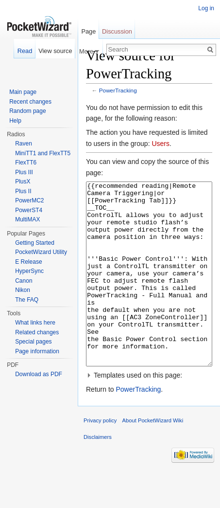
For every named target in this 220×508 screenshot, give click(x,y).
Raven (23, 143)
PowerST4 (28, 210)
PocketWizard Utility (41, 252)
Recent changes (30, 101)
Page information (37, 351)
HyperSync (29, 271)
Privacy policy (100, 457)
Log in (206, 8)
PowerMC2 (29, 200)
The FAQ (26, 299)
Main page (22, 92)
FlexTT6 (25, 162)
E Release (28, 261)
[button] (149, 411)
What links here (35, 322)
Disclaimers (98, 473)
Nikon (22, 290)
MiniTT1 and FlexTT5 (42, 153)
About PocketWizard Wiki (153, 457)
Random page (27, 111)
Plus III (24, 172)
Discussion (117, 31)
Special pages (33, 341)
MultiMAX (27, 219)
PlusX (22, 181)
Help (15, 120)
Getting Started (34, 242)
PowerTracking (118, 90)
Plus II (23, 191)
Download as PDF (38, 374)
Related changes (37, 332)
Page (88, 31)
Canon (23, 280)
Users (160, 143)
